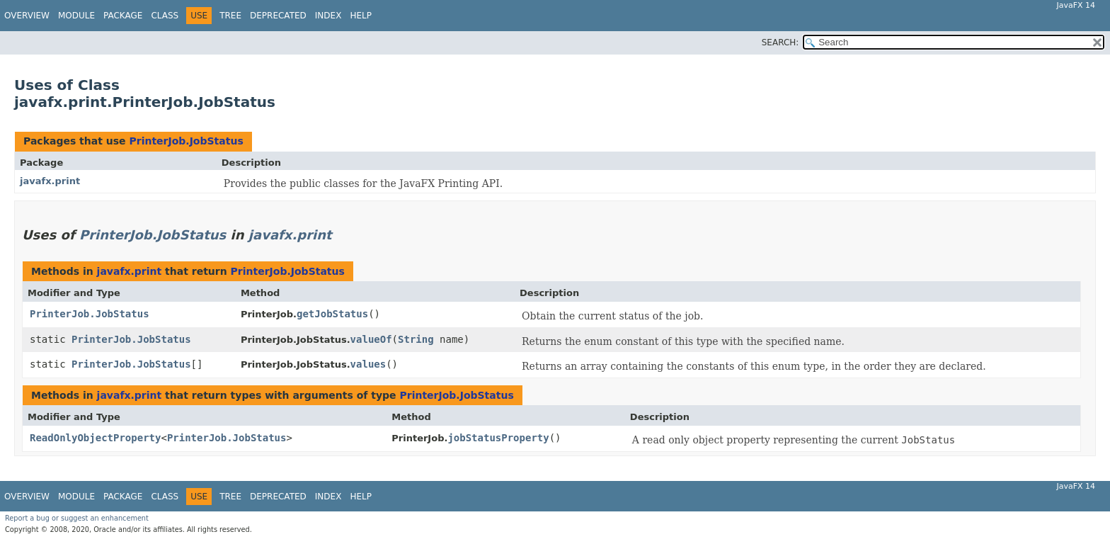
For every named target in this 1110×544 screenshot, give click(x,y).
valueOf (371, 339)
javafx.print (50, 181)
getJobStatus (332, 313)
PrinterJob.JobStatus (186, 141)
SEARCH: (780, 42)
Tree (230, 16)
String (416, 339)
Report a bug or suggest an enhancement (77, 518)
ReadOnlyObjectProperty (95, 437)
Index (328, 16)
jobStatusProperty (498, 437)
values (368, 364)
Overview (27, 16)
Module (76, 16)
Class (164, 16)
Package (122, 16)
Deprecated (278, 16)
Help (361, 16)
